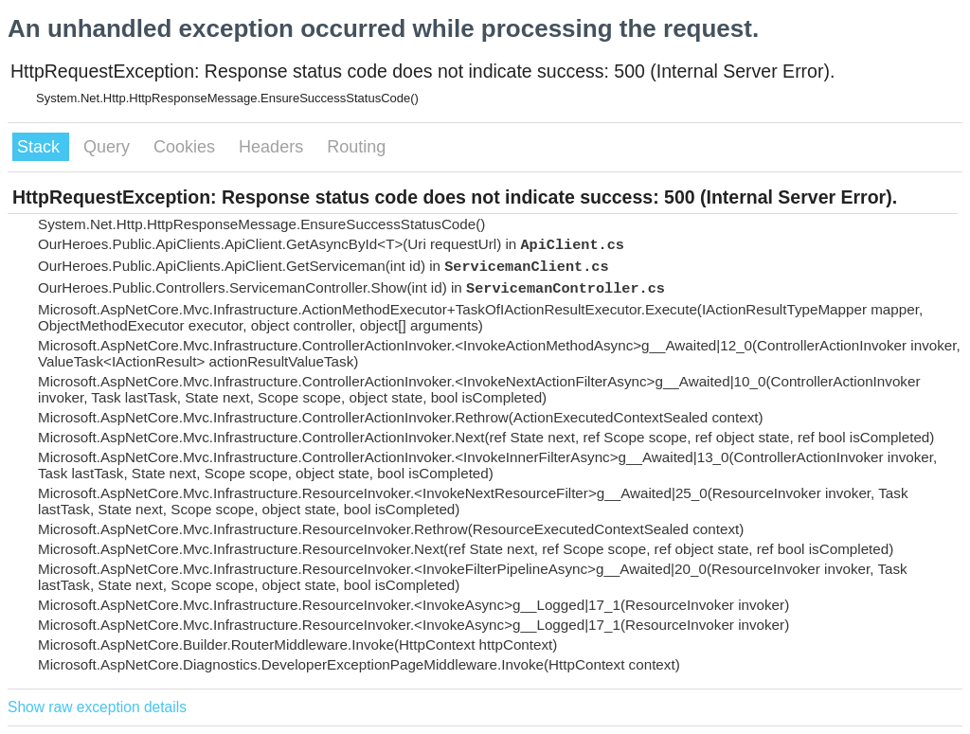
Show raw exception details (97, 707)
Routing (356, 146)
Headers (273, 146)
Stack (40, 146)
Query (109, 146)
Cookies (186, 146)
